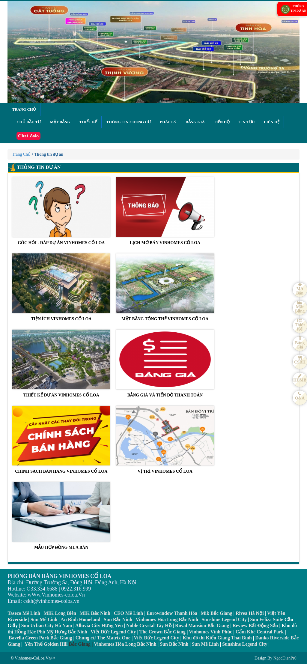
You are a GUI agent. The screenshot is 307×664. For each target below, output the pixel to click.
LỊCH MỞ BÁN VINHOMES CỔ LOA (165, 211)
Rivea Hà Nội (250, 613)
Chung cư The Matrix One (103, 637)
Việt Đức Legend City (156, 637)
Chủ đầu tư (28, 122)
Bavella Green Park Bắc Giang (40, 637)
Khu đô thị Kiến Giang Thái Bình (217, 637)
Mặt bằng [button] (60, 122)
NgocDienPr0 (285, 658)
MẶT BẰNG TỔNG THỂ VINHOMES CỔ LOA (165, 287)
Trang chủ (24, 109)
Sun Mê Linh (44, 619)
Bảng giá (195, 122)
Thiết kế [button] (88, 122)
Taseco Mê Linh (23, 613)
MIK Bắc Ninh (95, 613)
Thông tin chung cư (128, 122)
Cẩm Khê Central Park (260, 631)
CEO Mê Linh (128, 613)
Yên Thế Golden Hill (46, 644)
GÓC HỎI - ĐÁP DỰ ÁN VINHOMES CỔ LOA (61, 211)
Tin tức (247, 122)
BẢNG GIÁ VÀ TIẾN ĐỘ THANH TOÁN (165, 363)
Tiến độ (222, 122)
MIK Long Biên (60, 613)
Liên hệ (271, 122)
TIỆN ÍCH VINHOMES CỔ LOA (61, 287)
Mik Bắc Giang (216, 613)
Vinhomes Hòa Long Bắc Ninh (167, 619)
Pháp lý (168, 122)
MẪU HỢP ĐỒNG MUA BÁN (61, 516)
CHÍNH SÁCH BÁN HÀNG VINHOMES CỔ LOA (61, 440)
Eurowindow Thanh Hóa (172, 613)
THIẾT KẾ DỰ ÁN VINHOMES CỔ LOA (61, 363)
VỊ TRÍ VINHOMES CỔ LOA (165, 440)
